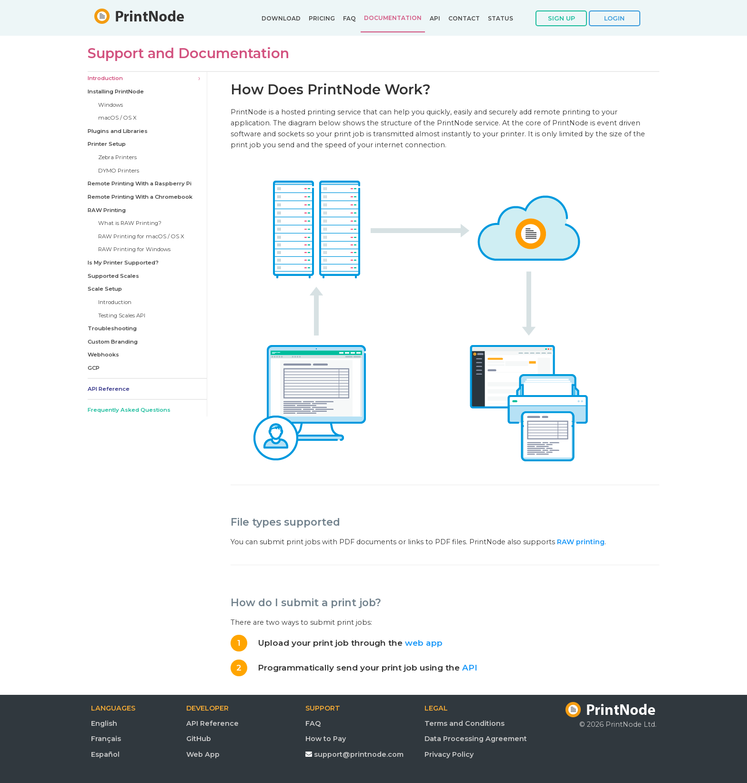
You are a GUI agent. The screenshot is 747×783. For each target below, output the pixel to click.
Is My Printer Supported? (123, 262)
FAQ (349, 18)
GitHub (198, 738)
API (435, 18)
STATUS (500, 18)
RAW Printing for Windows (134, 249)
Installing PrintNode (116, 91)
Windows (110, 105)
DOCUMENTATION (393, 18)
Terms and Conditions (464, 723)
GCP (94, 368)
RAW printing (581, 542)
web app (424, 643)
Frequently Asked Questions (129, 410)
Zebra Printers (117, 157)
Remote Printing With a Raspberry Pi (140, 183)
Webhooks (103, 354)
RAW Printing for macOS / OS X (141, 236)
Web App (203, 754)
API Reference (109, 389)
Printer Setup (107, 144)
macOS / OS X (117, 117)
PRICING (322, 18)
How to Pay (325, 738)
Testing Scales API (121, 315)
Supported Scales (113, 276)
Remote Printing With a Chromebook (140, 196)
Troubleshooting (112, 328)
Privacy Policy (449, 754)
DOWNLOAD (281, 18)
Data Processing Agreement (475, 738)
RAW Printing (107, 210)
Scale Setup (105, 288)
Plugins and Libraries (118, 131)
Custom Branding (113, 341)
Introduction (105, 78)
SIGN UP (561, 18)
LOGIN (614, 18)
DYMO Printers (118, 170)
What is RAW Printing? (130, 223)
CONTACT (464, 18)
